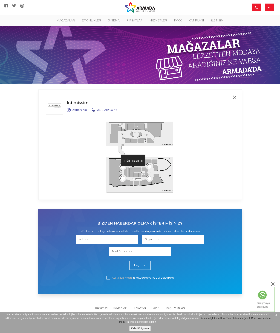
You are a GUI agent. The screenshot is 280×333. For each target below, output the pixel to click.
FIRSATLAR (135, 20)
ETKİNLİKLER (91, 20)
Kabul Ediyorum (140, 328)
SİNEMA (114, 20)
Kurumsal (101, 308)
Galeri (155, 308)
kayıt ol (140, 265)
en (269, 7)
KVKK (178, 20)
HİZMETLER (158, 20)
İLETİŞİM (217, 20)
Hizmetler (139, 308)
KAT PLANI (196, 20)
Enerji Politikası (174, 308)
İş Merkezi (120, 308)
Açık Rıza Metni (122, 277)
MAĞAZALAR (66, 20)
